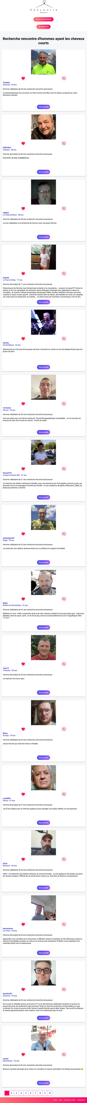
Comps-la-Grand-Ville (11, 475)
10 (50, 1093)
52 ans (16, 1061)
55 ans (14, 670)
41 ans (25, 605)
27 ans (24, 475)
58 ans (13, 150)
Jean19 (6, 668)
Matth (5, 603)
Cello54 (6, 278)
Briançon (6, 866)
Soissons (6, 996)
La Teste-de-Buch (10, 215)
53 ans (12, 410)
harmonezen (8, 928)
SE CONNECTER (43, 27)
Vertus (5, 800)
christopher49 (8, 538)
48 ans (21, 215)
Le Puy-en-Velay (9, 280)
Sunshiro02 (7, 994)
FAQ (55, 1100)
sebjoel (6, 213)
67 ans (12, 800)
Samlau (6, 343)
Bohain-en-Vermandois (12, 605)
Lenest (5, 1059)
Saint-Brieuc (8, 1061)
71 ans (19, 280)
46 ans (14, 866)
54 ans (14, 85)
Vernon (6, 410)
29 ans (13, 735)
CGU (60, 1100)
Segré (5, 540)
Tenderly (6, 82)
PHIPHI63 (7, 148)
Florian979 (7, 473)
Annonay (6, 85)
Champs (6, 150)
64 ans (14, 931)
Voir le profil (43, 107)
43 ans (18, 345)
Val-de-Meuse (8, 345)
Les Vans (6, 931)
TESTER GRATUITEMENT (43, 19)
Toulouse (6, 670)
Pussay (6, 735)
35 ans (11, 540)
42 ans (14, 996)
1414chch (7, 408)
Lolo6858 (6, 798)
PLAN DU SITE (70, 1100)
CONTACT (81, 1100)
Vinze (5, 863)
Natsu (5, 733)
